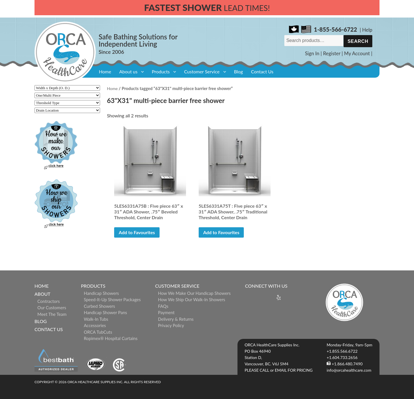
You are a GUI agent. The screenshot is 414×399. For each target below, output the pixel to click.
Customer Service (201, 71)
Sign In (312, 53)
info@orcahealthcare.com (349, 370)
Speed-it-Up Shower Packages (112, 299)
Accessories (95, 325)
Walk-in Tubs (96, 319)
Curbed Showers (99, 306)
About (42, 294)
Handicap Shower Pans (105, 312)
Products (161, 71)
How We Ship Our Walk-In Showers (191, 299)
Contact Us (262, 71)
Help (367, 30)
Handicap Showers (101, 293)
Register (331, 53)
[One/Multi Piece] (67, 95)
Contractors (48, 301)
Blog (238, 71)
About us (128, 71)
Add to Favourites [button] (137, 232)
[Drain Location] (67, 110)
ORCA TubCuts (98, 332)
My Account (357, 53)
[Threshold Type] (67, 103)
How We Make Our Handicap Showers (194, 293)
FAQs (163, 306)
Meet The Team (51, 314)
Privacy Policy (171, 325)
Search (358, 41)
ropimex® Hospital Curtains (110, 338)
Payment (166, 312)
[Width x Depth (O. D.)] (67, 88)
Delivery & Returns (176, 319)
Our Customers (51, 307)
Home (105, 71)
